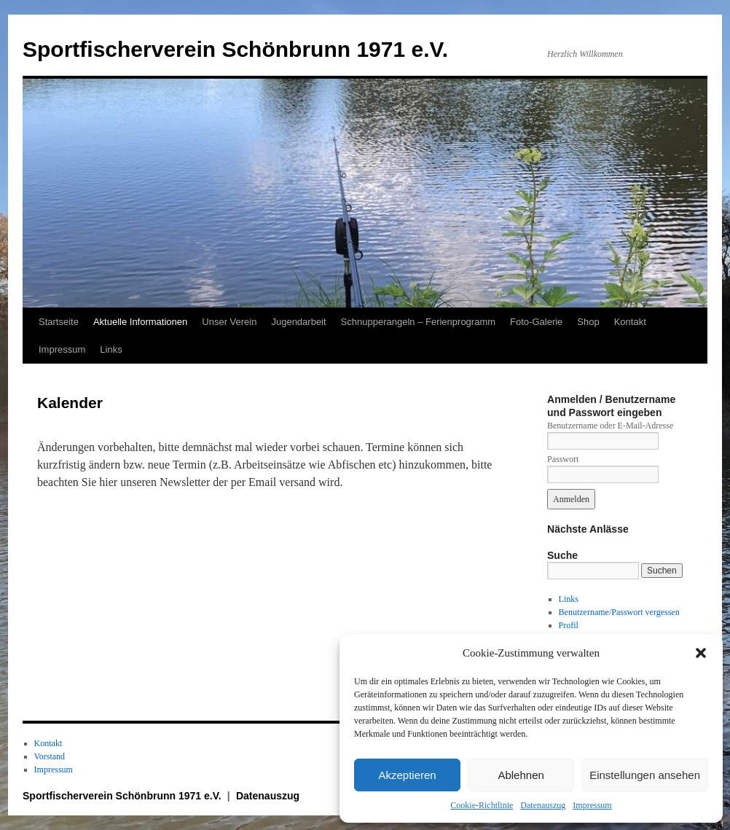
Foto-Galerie (536, 321)
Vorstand (49, 756)
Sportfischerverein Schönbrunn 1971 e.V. (235, 49)
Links (111, 349)
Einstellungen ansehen (644, 775)
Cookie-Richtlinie (481, 805)
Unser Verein (229, 321)
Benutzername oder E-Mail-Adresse (610, 425)
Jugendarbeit (298, 321)
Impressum (592, 805)
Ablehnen (520, 775)
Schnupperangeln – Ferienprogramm (418, 321)
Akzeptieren (407, 775)
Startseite (59, 321)
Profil (568, 625)
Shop (588, 321)
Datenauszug (542, 805)
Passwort (562, 459)
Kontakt (630, 321)
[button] (701, 653)
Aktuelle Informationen (140, 321)
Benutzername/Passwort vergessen (619, 612)
